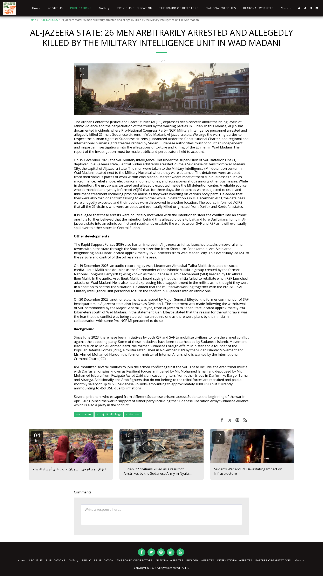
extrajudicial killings (109, 414)
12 (218, 436)
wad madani (83, 414)
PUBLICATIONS (49, 20)
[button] (305, 8)
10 (128, 436)
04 (37, 436)
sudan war (133, 414)
